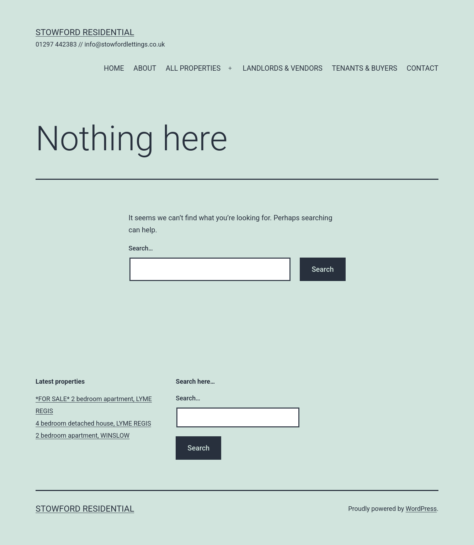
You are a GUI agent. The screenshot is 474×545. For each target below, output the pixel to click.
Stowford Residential (85, 32)
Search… (141, 248)
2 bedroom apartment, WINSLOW (82, 435)
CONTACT (422, 68)
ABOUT (144, 68)
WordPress (421, 508)
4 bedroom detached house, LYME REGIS (93, 423)
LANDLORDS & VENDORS (282, 68)
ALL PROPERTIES (193, 68)
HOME (114, 68)
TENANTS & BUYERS (364, 68)
